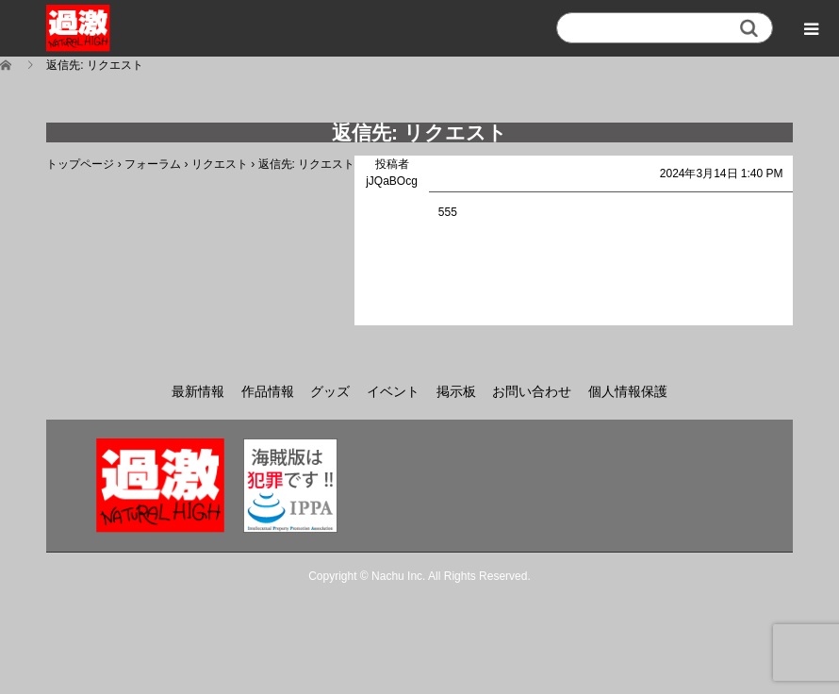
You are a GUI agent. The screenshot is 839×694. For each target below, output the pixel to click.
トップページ (80, 164)
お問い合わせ (531, 391)
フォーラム (152, 164)
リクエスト (219, 164)
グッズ (330, 391)
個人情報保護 (627, 391)
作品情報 (267, 391)
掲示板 (456, 391)
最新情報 (198, 391)
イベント (393, 391)
